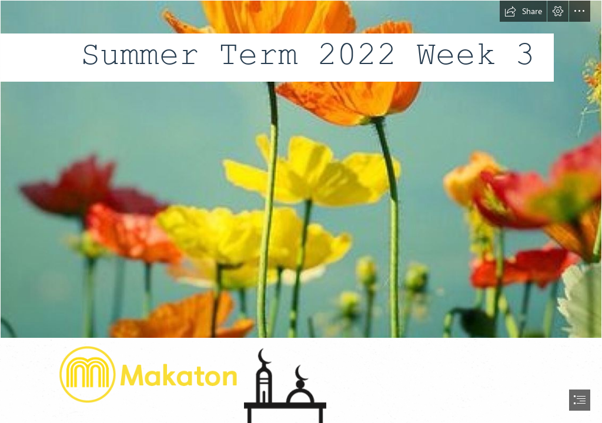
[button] (523, 11)
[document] (301, 211)
